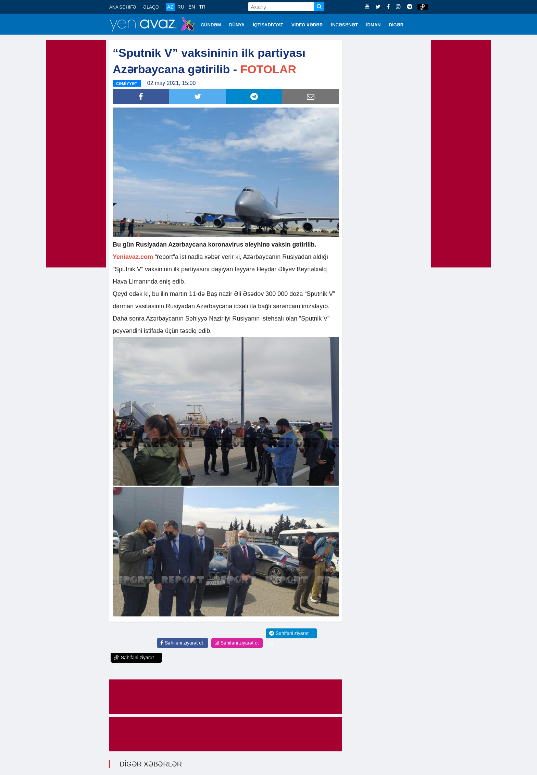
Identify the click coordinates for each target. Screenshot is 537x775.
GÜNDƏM (211, 24)
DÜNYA (237, 24)
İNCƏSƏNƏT (344, 24)
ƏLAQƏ (151, 7)
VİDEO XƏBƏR (307, 24)
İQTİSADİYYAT (268, 24)
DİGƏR (396, 24)
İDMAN (373, 24)
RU (180, 7)
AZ (170, 7)
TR (202, 7)
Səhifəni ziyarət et (181, 643)
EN (191, 7)
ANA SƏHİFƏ (122, 7)
